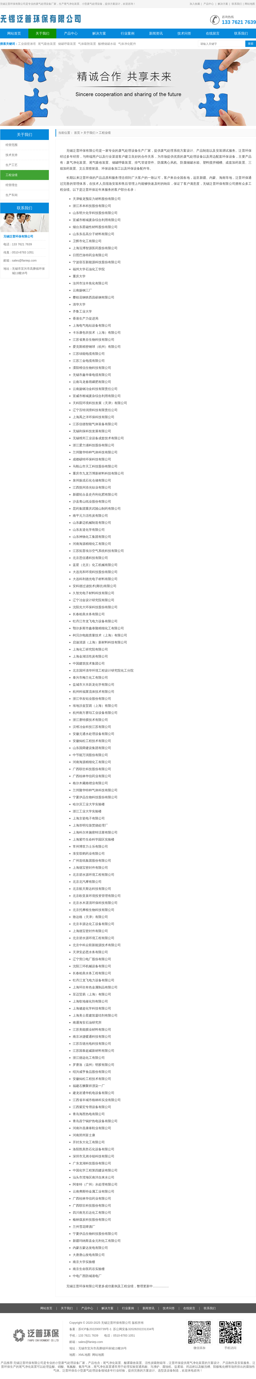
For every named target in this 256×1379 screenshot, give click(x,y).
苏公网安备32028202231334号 (133, 1329)
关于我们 (42, 33)
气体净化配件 (127, 43)
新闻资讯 (156, 33)
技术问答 (184, 33)
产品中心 (209, 3)
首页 (77, 132)
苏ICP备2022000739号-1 (95, 1329)
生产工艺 (11, 165)
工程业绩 (105, 132)
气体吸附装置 (87, 43)
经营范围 (11, 145)
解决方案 (223, 3)
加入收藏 (195, 3)
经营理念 (11, 185)
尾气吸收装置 (47, 43)
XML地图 (84, 1354)
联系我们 (237, 3)
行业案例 (127, 33)
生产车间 (11, 195)
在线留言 (213, 33)
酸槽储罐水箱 (107, 43)
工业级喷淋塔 (27, 43)
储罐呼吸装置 (67, 43)
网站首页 (14, 33)
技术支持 (11, 155)
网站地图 (250, 3)
